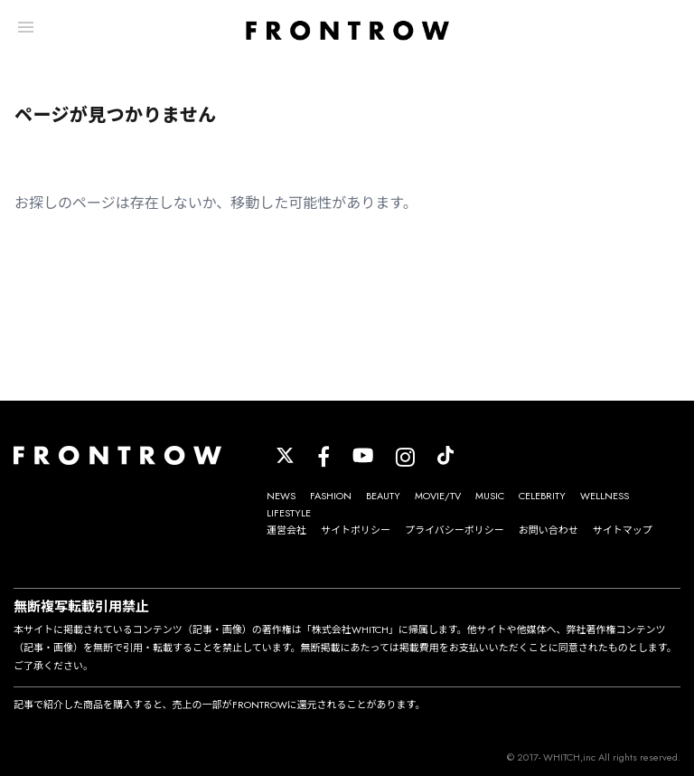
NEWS (281, 495)
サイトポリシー (355, 530)
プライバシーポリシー (454, 530)
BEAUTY (383, 495)
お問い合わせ (548, 530)
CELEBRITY (542, 495)
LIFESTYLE (289, 513)
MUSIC (489, 495)
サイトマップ (622, 530)
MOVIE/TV (438, 495)
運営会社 (286, 530)
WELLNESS (604, 495)
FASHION (331, 495)
